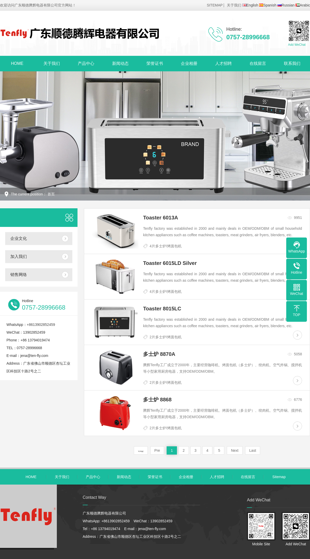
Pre (157, 450)
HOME (17, 63)
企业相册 (189, 63)
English (250, 5)
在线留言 (258, 63)
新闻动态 (120, 63)
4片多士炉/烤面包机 (166, 246)
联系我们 (292, 63)
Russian (286, 5)
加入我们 (18, 256)
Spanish (267, 5)
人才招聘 (223, 63)
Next (234, 450)
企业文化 (18, 238)
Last (252, 450)
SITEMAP (214, 5)
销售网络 (18, 274)
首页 (51, 194)
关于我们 (234, 5)
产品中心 (86, 63)
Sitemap (278, 477)
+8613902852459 (41, 325)
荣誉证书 (154, 63)
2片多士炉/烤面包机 (166, 337)
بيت (141, 450)
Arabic (303, 5)
